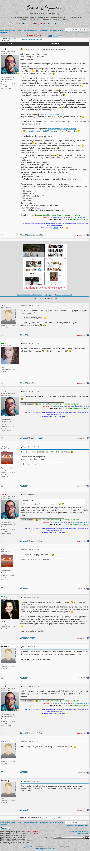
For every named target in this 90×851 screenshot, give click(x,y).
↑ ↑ (40, 849)
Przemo (58, 847)
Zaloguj (78, 24)
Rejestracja (68, 24)
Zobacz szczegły (32, 832)
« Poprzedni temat (71, 32)
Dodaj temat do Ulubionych (79, 832)
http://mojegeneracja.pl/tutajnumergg (62, 129)
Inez (2, 343)
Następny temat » (83, 32)
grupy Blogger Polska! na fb (80, 217)
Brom (3, 447)
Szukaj (18, 24)
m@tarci (4, 647)
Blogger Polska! (39, 24)
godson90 (4, 741)
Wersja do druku (83, 833)
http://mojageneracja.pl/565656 (37, 131)
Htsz (2, 49)
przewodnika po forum (60, 217)
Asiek (3, 597)
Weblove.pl (33, 847)
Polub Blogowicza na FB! (63, 295)
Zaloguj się (48, 295)
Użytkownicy (27, 24)
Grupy (50, 24)
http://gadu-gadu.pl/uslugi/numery (52, 114)
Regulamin (59, 24)
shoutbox (52, 849)
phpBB (26, 847)
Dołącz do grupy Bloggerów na (45, 298)
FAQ (11, 24)
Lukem (3, 305)
